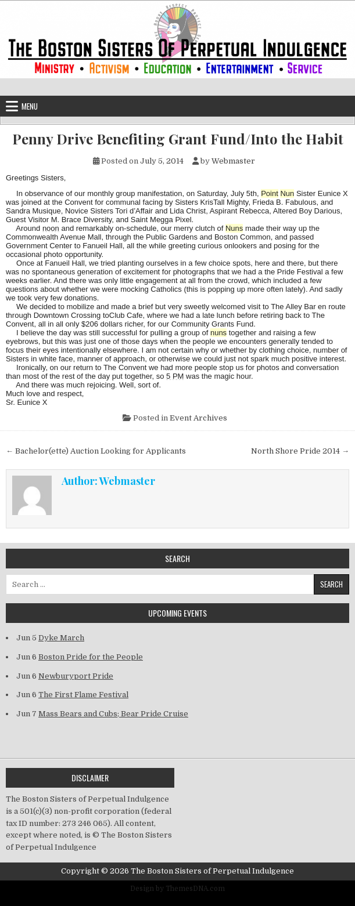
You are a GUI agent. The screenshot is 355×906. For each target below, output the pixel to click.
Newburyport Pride (75, 676)
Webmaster (233, 161)
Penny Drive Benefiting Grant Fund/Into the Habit (177, 139)
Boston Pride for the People (90, 657)
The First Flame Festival (83, 694)
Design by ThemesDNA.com (177, 889)
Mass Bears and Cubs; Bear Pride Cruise (113, 713)
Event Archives (198, 418)
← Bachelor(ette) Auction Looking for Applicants (96, 451)
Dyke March (61, 637)
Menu (29, 106)
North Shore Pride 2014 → (300, 451)
